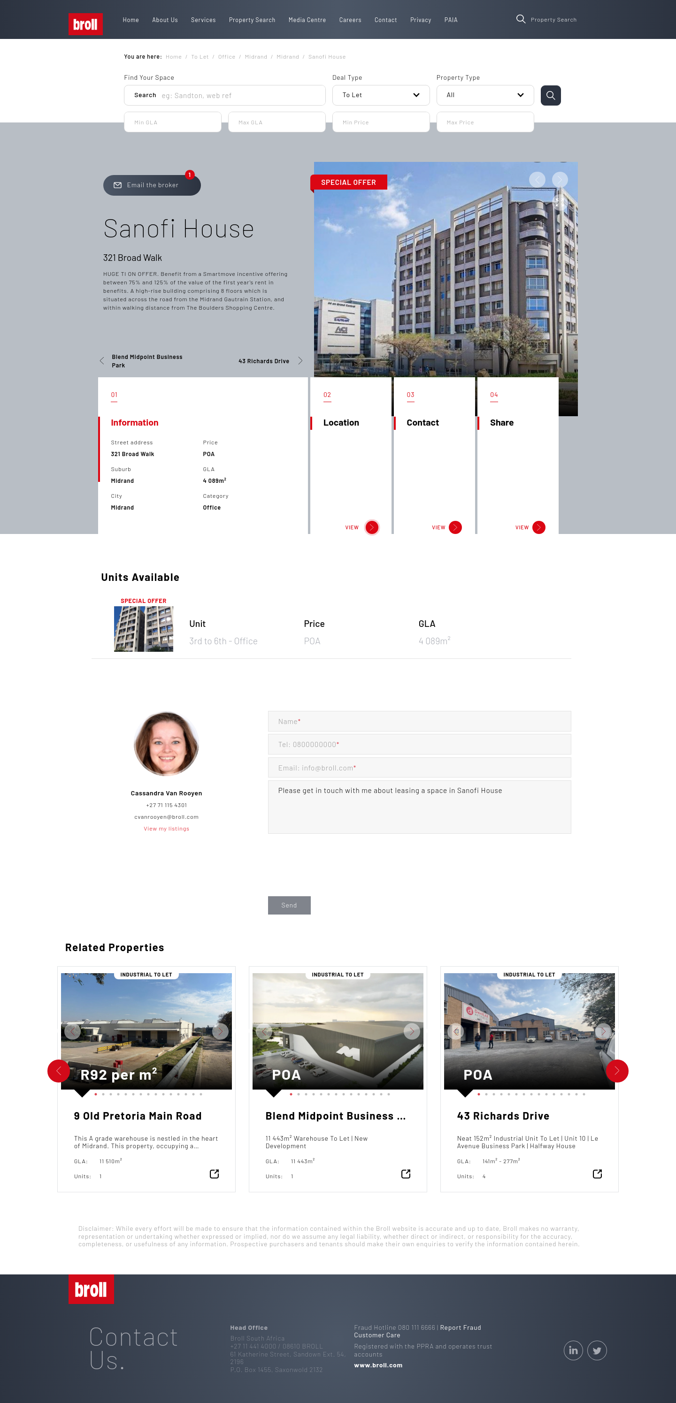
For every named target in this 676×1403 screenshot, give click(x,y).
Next (239, 1031)
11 (169, 1092)
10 (161, 1092)
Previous (54, 1031)
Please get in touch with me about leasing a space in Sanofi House (420, 807)
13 (184, 1092)
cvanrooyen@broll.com (166, 816)
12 (176, 1092)
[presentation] (339, 874)
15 (199, 1092)
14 (191, 1092)
